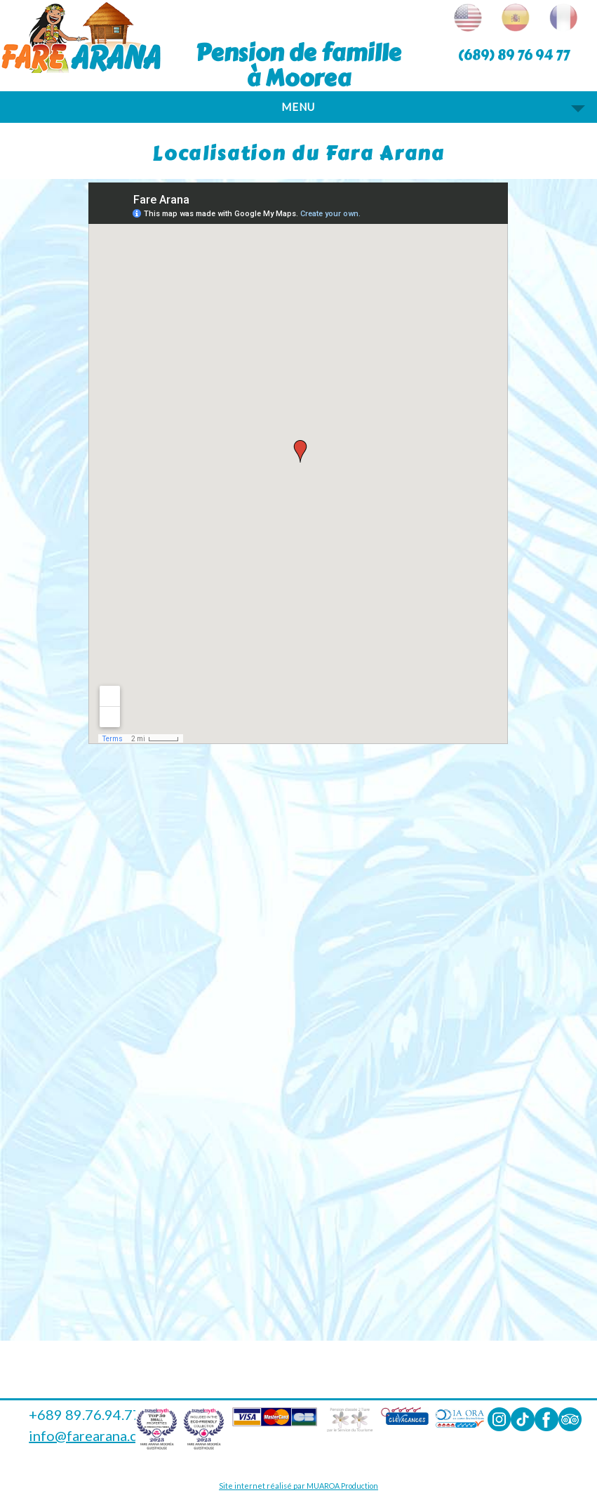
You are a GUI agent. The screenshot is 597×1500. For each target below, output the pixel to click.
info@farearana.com (92, 1435)
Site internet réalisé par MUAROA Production (298, 1485)
